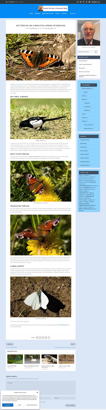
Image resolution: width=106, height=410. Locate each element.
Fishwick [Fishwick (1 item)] (81, 190)
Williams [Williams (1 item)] (93, 210)
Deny (19, 405)
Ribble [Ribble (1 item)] (92, 203)
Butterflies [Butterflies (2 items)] (92, 183)
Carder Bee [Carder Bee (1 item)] (82, 185)
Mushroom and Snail (84, 73)
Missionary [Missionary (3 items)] (90, 197)
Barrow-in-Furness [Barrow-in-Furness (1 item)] (88, 180)
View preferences (32, 405)
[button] (37, 392)
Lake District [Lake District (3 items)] (83, 194)
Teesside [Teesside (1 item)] (91, 208)
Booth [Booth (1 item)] (81, 183)
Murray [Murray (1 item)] (81, 199)
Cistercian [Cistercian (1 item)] (95, 187)
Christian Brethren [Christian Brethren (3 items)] (85, 187)
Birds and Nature (47, 13)
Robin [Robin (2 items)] (81, 204)
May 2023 (82, 144)
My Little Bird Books (62, 326)
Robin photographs (17, 87)
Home (31, 13)
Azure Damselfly (11, 367)
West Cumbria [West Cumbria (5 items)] (85, 210)
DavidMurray (34, 29)
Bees (85, 93)
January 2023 (83, 159)
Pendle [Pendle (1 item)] (81, 203)
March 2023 (83, 152)
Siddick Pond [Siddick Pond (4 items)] (84, 206)
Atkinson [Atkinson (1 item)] (92, 178)
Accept (8, 405)
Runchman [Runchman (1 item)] (87, 204)
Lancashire (87, 108)
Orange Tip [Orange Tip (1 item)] (92, 201)
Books (58, 13)
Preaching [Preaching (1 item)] (87, 203)
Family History (88, 130)
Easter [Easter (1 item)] (93, 189)
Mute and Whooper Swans (31, 367)
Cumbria (86, 104)
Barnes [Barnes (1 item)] (81, 180)
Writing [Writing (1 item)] (81, 212)
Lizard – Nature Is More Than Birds (48, 368)
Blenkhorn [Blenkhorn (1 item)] (82, 182)
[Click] (96, 53)
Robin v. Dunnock (19, 2)
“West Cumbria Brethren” (85, 65)
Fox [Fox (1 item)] (93, 190)
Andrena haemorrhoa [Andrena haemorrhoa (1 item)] (84, 178)
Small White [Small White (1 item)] (93, 206)
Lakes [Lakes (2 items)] (91, 194)
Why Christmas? (83, 62)
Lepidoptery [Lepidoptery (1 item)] (82, 196)
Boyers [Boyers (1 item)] (86, 183)
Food (83, 115)
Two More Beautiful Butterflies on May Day (88, 77)
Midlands (86, 111)
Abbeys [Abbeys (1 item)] (81, 176)
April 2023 (82, 148)
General (37, 13)
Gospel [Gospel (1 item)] (81, 192)
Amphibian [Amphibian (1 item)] (87, 176)
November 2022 (84, 166)
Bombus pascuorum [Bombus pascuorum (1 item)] (90, 182)
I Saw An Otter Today (64, 367)
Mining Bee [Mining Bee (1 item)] (82, 197)
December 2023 (84, 141)
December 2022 (84, 163)
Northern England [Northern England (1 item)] (83, 201)
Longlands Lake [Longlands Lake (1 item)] (90, 196)
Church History (88, 126)
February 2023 (84, 155)
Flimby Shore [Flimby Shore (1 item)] (88, 190)
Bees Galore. (82, 69)
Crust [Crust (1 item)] (81, 189)
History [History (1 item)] (86, 192)
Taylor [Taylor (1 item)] (85, 208)
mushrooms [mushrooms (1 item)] (87, 199)
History (72, 13)
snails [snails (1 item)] (81, 208)
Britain (64, 13)
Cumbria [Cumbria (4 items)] (87, 189)
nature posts (39, 326)
